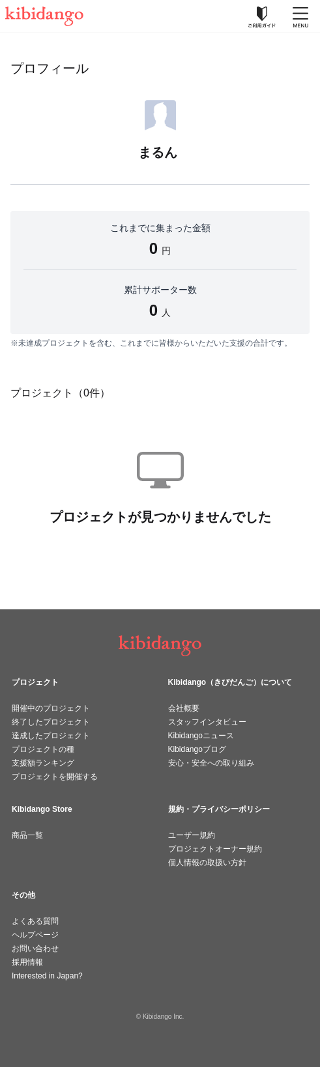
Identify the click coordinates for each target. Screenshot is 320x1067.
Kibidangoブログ (197, 749)
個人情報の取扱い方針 (207, 862)
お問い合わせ (35, 948)
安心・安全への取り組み (211, 763)
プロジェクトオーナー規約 (215, 848)
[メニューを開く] (300, 16)
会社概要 (183, 708)
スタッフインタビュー (207, 722)
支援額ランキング (43, 763)
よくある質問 (35, 921)
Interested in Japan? (47, 975)
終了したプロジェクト (51, 722)
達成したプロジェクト (51, 735)
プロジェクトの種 (43, 749)
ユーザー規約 (191, 835)
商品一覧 (27, 835)
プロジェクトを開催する (55, 776)
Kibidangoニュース (201, 735)
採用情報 (27, 962)
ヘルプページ (35, 934)
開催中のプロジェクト (51, 708)
